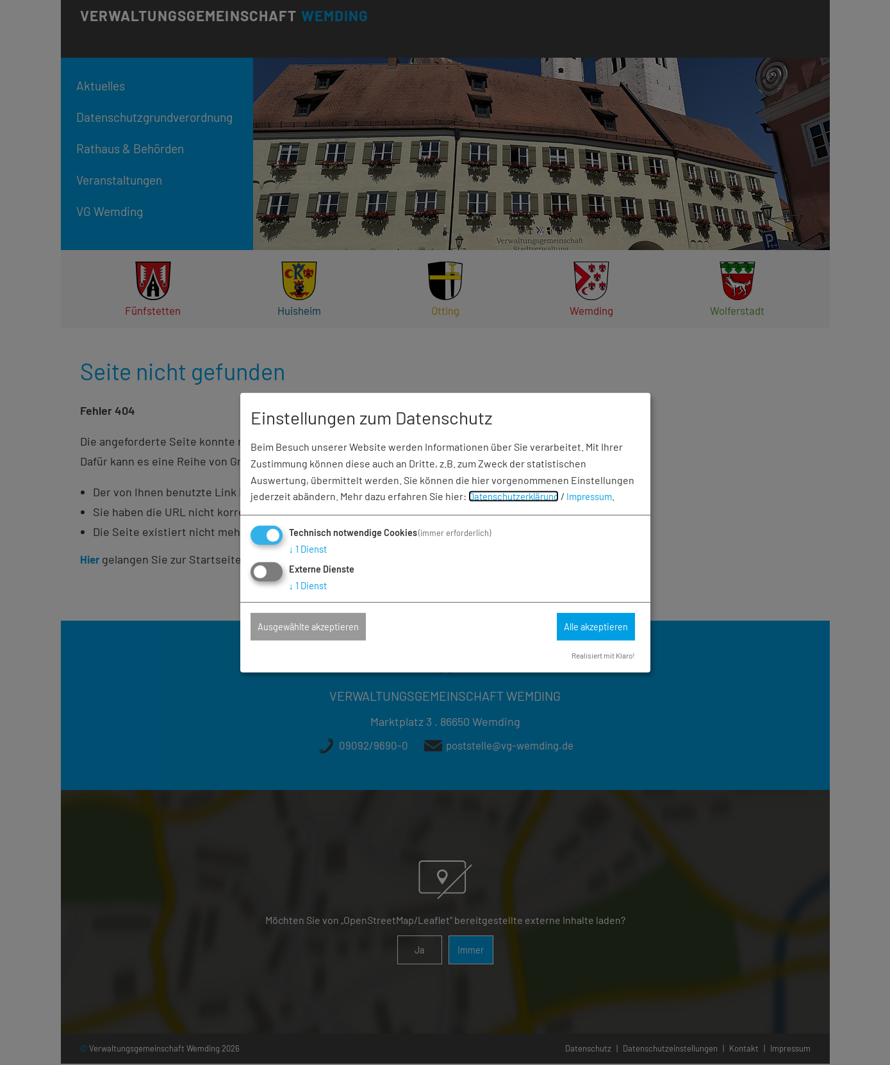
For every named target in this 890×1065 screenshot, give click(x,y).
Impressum (602, 495)
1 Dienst (310, 548)
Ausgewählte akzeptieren (317, 627)
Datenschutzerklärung (518, 495)
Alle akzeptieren (588, 627)
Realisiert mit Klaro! (599, 656)
